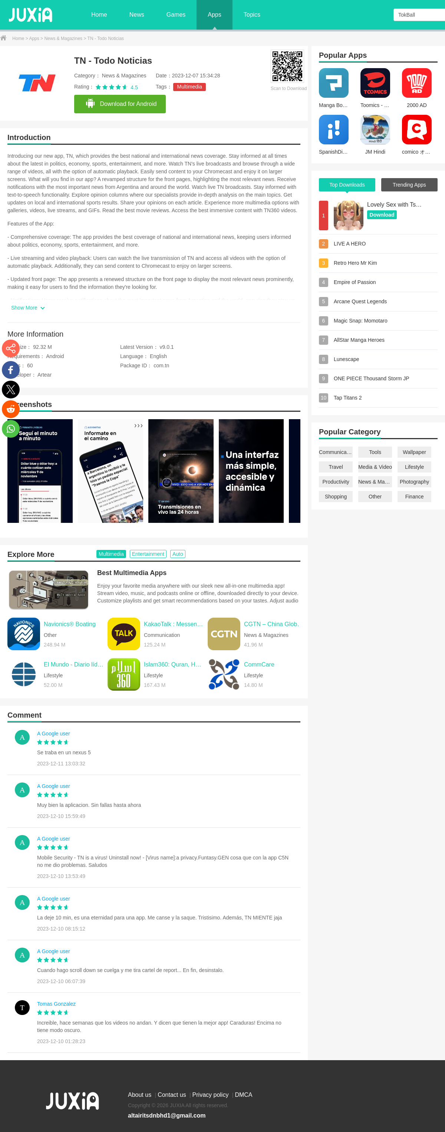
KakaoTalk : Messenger (174, 624)
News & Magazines (63, 38)
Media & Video (375, 467)
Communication (336, 452)
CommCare (259, 664)
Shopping (336, 497)
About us (140, 1095)
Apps (214, 14)
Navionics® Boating (70, 624)
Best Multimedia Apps (132, 573)
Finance (414, 497)
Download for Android (120, 103)
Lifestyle (414, 467)
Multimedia (189, 87)
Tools (375, 452)
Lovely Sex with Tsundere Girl (395, 204)
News (136, 14)
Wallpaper (414, 452)
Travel (336, 467)
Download (382, 215)
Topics (252, 14)
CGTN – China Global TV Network (274, 624)
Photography (414, 482)
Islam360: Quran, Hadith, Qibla (174, 664)
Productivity (335, 482)
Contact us (173, 1095)
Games (176, 14)
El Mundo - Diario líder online (74, 664)
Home (99, 14)
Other (375, 497)
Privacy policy (211, 1095)
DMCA (243, 1095)
